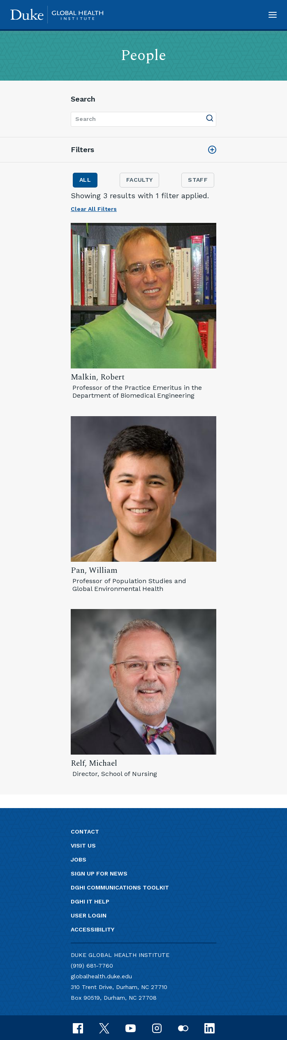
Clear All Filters (94, 209)
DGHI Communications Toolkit (120, 887)
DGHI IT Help (90, 901)
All (85, 179)
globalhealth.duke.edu (101, 976)
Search (83, 99)
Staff (198, 179)
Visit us (83, 845)
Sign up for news (99, 873)
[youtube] (130, 1027)
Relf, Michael (94, 763)
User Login (88, 915)
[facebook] (78, 1027)
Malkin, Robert (98, 377)
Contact (85, 831)
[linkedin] (209, 1027)
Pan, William (94, 571)
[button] (272, 14)
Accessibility (92, 929)
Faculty (139, 179)
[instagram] (157, 1027)
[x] (104, 1027)
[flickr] (183, 1027)
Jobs (78, 859)
